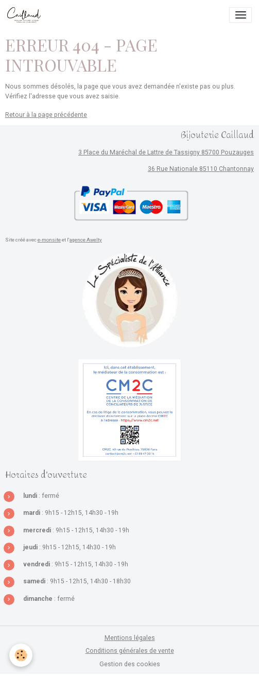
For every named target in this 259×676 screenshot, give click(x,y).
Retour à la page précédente (46, 114)
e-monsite (49, 239)
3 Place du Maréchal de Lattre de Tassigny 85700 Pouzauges (166, 152)
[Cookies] (20, 655)
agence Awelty (86, 239)
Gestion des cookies (129, 664)
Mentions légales (130, 638)
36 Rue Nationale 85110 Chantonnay (201, 168)
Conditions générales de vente (129, 650)
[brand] (25, 15)
